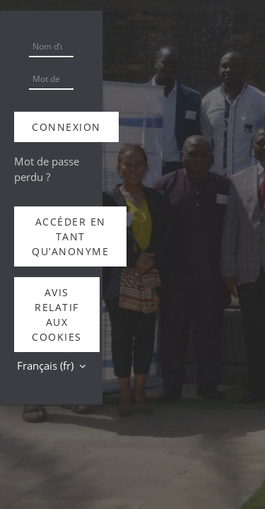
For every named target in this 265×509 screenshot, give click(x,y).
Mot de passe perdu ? (46, 169)
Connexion (66, 127)
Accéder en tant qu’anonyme (70, 236)
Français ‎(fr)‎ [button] (46, 365)
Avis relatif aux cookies (57, 315)
